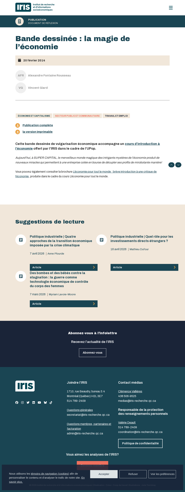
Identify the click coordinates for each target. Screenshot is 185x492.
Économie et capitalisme (34, 116)
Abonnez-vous (92, 352)
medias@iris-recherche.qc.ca (137, 400)
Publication (37, 20)
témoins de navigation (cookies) (50, 473)
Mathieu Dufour (139, 249)
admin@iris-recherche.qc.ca (85, 433)
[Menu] (171, 8)
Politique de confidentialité (140, 443)
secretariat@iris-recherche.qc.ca (88, 414)
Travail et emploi (116, 116)
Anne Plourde (56, 254)
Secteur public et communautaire (77, 116)
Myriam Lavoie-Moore (62, 294)
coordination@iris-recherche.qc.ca (140, 431)
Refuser (133, 474)
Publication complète (34, 125)
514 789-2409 (76, 400)
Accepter (104, 474)
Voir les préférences (162, 474)
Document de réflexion (43, 23)
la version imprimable (34, 132)
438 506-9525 (127, 396)
